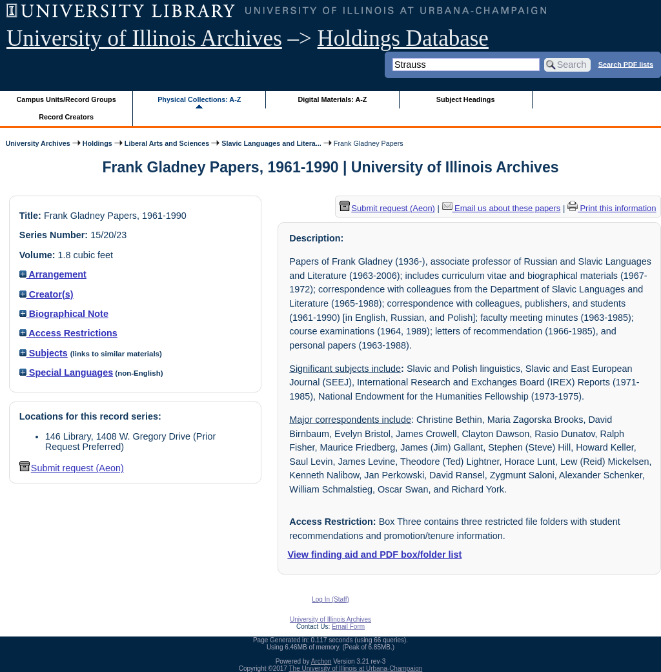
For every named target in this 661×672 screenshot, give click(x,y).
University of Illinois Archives (144, 38)
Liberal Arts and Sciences (167, 143)
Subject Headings (465, 99)
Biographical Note (63, 314)
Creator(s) (46, 294)
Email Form (348, 626)
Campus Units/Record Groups (66, 99)
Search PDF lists (625, 64)
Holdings (97, 143)
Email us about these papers (501, 208)
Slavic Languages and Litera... (271, 143)
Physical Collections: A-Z (199, 99)
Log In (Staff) (330, 599)
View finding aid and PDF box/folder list (374, 554)
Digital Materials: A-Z (332, 99)
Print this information (611, 208)
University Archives (37, 143)
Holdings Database (403, 38)
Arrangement (52, 274)
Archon (321, 661)
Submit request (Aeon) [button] (71, 468)
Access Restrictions (68, 333)
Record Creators (66, 117)
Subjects (43, 353)
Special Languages (66, 372)
